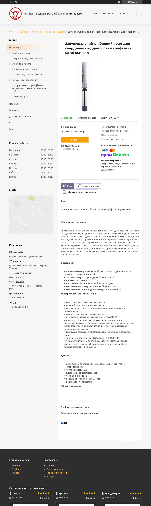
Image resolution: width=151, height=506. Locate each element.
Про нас (13, 104)
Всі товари (108, 13)
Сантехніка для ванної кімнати (27, 74)
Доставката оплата (20, 116)
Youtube (16, 465)
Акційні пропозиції (21, 53)
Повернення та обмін (57, 473)
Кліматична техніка (21, 64)
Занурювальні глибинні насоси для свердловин (41, 32)
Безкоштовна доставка (114, 127)
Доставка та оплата (57, 469)
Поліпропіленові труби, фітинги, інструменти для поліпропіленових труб (30, 88)
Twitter (15, 473)
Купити (74, 140)
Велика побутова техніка (24, 69)
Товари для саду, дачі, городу (27, 58)
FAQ (11, 128)
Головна (95, 13)
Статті (12, 122)
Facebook (16, 469)
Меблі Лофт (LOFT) (21, 96)
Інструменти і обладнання (25, 80)
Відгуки (13, 110)
